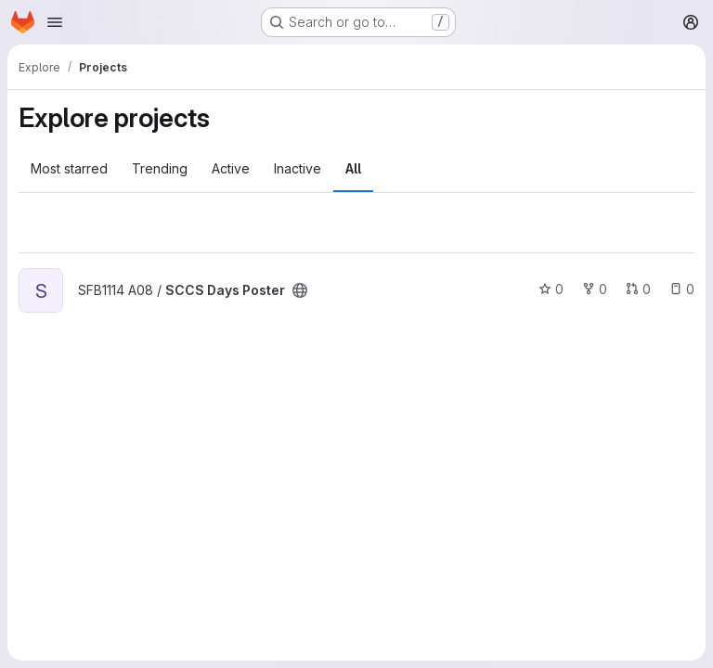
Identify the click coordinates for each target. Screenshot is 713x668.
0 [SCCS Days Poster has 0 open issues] (681, 289)
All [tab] (353, 168)
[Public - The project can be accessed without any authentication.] (299, 290)
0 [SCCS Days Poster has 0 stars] (551, 289)
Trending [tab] (160, 168)
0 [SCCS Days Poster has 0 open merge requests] (638, 289)
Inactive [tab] (297, 168)
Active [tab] (231, 168)
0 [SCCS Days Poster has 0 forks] (594, 289)
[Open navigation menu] (55, 22)
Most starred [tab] (69, 168)
